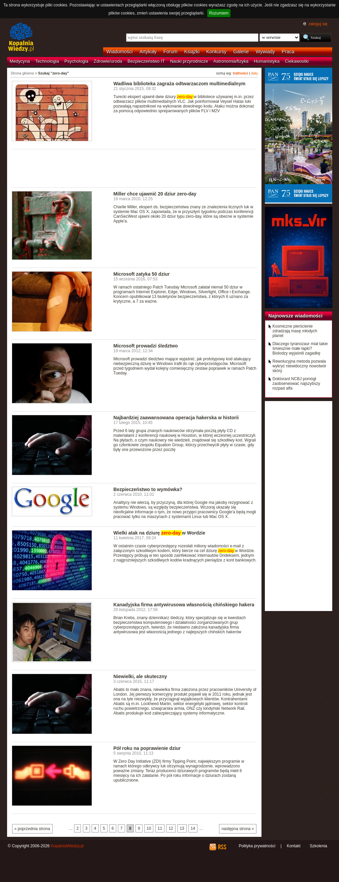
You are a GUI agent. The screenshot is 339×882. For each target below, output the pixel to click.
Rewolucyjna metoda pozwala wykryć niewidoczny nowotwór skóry (300, 366)
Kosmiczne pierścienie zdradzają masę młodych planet (295, 331)
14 (193, 828)
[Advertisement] (134, 168)
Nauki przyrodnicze (189, 61)
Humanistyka (266, 61)
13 (182, 828)
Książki (192, 51)
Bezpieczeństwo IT (146, 61)
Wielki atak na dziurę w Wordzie (160, 533)
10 (149, 828)
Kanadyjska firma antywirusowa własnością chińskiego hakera (184, 604)
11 (160, 828)
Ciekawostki (297, 61)
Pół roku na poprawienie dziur (147, 748)
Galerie (241, 51)
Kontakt (294, 846)
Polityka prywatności (257, 846)
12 (170, 828)
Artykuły (148, 51)
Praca (288, 51)
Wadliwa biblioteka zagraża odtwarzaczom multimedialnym (180, 83)
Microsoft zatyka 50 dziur (142, 274)
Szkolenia (318, 846)
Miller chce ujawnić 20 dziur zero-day (155, 193)
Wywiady (265, 51)
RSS (222, 847)
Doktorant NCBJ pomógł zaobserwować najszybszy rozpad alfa (296, 383)
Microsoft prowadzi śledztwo (146, 345)
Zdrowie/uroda (108, 61)
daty (254, 73)
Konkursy (216, 51)
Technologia (47, 61)
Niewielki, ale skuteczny (140, 676)
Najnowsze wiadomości (296, 315)
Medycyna (20, 61)
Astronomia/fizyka (230, 61)
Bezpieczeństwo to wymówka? (148, 489)
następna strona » (237, 828)
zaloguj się (317, 24)
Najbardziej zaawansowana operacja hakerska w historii (176, 417)
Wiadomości (119, 51)
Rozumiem (218, 13)
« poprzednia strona (32, 828)
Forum (170, 51)
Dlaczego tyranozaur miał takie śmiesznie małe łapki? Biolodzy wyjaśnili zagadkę (300, 348)
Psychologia (76, 61)
